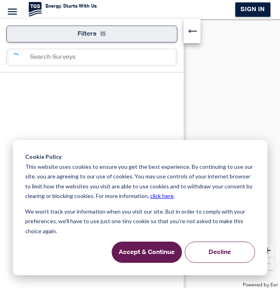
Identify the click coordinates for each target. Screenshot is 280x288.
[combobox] (102, 57)
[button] (267, 250)
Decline (220, 252)
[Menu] (11, 10)
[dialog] (140, 207)
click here (162, 195)
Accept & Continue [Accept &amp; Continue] (147, 252)
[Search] (20, 57)
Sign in (252, 9)
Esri (274, 285)
